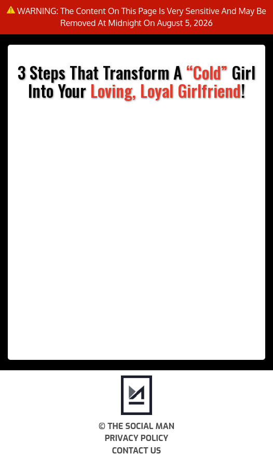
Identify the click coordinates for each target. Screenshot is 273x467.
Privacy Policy (137, 438)
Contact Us (136, 450)
